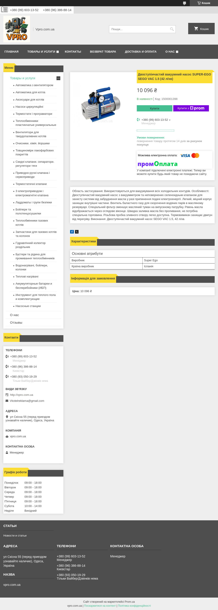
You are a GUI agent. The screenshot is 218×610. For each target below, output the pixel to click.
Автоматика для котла (30, 92)
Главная (11, 51)
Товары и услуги (41, 51)
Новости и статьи (14, 535)
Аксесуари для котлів (30, 99)
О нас (170, 51)
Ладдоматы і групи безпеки (34, 202)
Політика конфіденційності (134, 605)
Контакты (73, 51)
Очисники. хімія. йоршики (33, 143)
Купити (154, 108)
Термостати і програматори (34, 113)
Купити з (191, 108)
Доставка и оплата (141, 51)
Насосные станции (28, 306)
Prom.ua (130, 601)
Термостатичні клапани (31, 184)
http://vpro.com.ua (21, 394)
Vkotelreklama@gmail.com (27, 400)
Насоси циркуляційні (29, 106)
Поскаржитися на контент (100, 605)
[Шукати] (172, 29)
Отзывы (16, 322)
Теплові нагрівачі (27, 276)
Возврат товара (103, 51)
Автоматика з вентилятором (34, 85)
